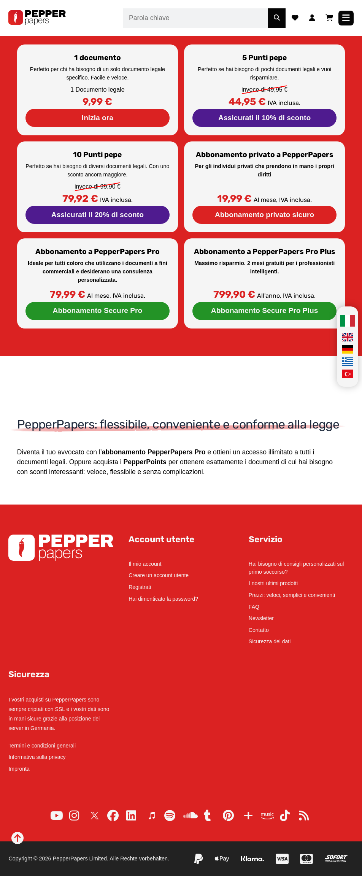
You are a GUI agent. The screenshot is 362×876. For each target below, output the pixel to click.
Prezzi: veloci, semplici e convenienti (292, 595)
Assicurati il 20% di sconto (97, 215)
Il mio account (145, 564)
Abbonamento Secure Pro (98, 310)
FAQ (254, 607)
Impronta (18, 769)
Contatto (259, 630)
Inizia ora (97, 118)
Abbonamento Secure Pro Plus (264, 310)
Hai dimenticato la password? (163, 599)
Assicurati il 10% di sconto (264, 118)
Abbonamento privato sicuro (264, 215)
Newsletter (261, 618)
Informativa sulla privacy (36, 757)
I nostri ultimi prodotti (273, 583)
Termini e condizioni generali (42, 746)
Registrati (140, 587)
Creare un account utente (159, 575)
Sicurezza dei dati (270, 641)
